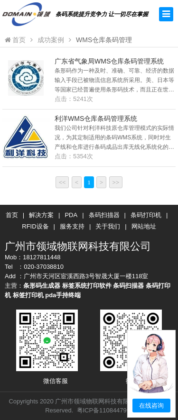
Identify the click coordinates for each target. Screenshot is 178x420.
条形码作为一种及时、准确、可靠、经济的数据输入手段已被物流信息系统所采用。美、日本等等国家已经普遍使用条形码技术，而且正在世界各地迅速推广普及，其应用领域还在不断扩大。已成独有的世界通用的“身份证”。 (114, 80)
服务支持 (72, 226)
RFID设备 (35, 226)
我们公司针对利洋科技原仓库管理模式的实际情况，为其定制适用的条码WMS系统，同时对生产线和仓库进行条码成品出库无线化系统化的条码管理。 (114, 138)
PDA (71, 215)
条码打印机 (146, 215)
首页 (15, 40)
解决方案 (41, 215)
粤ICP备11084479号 (105, 410)
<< (62, 182)
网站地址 (143, 226)
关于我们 (107, 226)
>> (116, 182)
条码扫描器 (104, 215)
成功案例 (50, 40)
